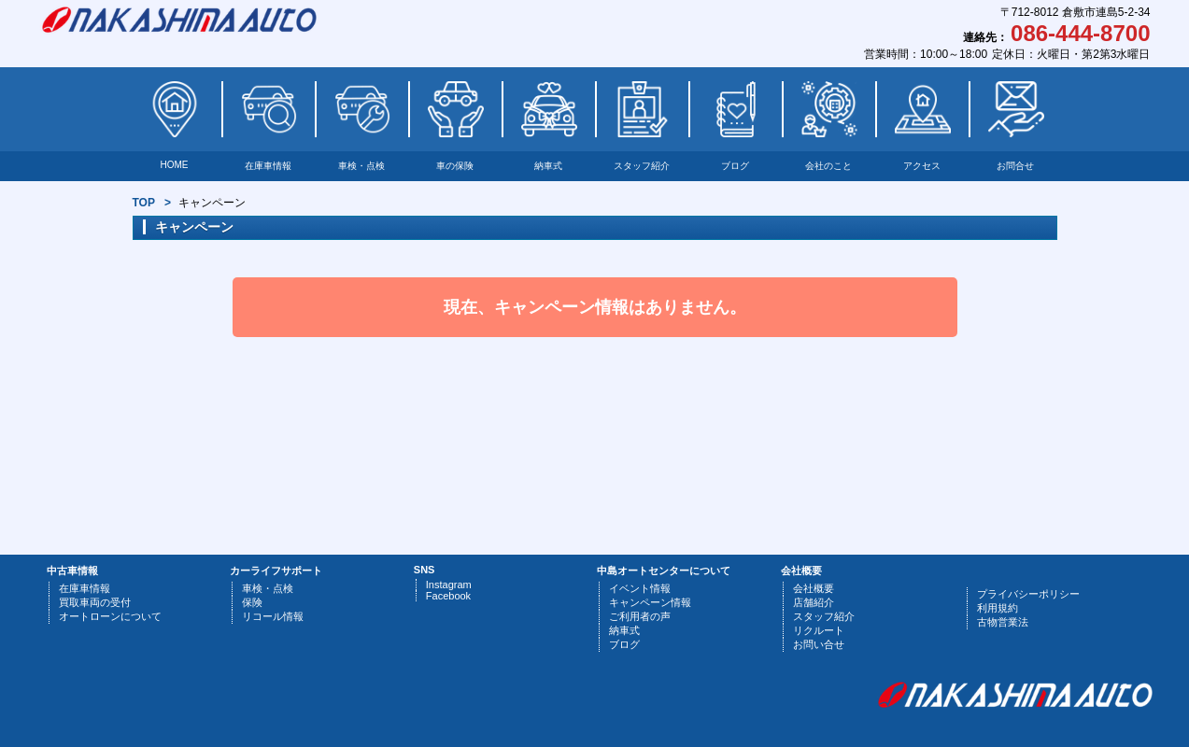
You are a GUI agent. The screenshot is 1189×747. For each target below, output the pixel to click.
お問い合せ (818, 644)
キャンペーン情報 (650, 602)
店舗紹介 (813, 602)
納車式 (548, 166)
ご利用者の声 (640, 616)
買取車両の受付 (95, 602)
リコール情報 (273, 616)
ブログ (735, 166)
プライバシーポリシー (1028, 593)
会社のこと (828, 166)
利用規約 (997, 607)
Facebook (448, 595)
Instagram (449, 584)
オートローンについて (110, 616)
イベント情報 (640, 588)
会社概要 (813, 588)
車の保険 (455, 166)
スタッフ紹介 (642, 166)
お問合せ (1015, 166)
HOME (175, 165)
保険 (252, 602)
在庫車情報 (268, 166)
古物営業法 (1002, 621)
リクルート (818, 630)
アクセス (922, 166)
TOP (144, 202)
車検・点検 (361, 166)
